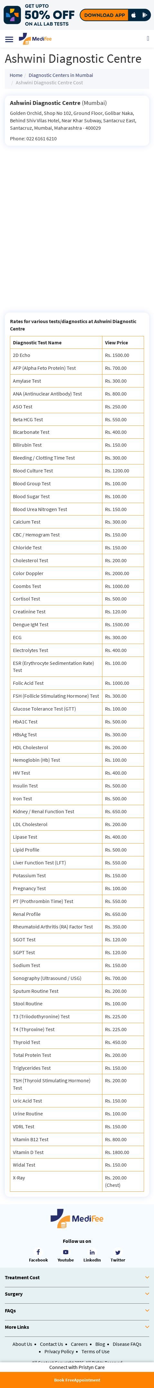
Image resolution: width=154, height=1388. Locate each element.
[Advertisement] (77, 226)
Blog (100, 1344)
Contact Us (51, 1344)
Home (16, 75)
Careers (79, 1344)
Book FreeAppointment (77, 1380)
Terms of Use (96, 1351)
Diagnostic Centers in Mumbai (61, 75)
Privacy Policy (59, 1351)
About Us (22, 1344)
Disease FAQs (127, 1344)
